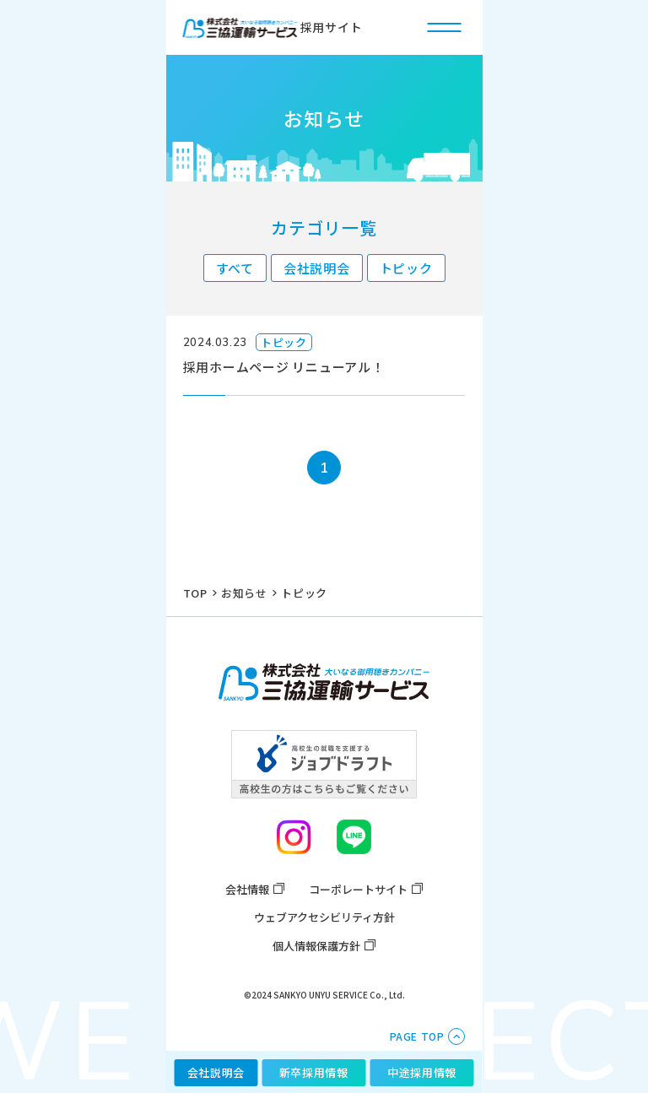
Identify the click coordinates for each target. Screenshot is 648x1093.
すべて (235, 268)
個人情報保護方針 (316, 946)
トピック (406, 268)
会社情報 (247, 889)
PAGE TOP (417, 1036)
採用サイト (273, 28)
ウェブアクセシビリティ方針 (324, 917)
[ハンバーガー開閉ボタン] (445, 27)
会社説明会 (317, 268)
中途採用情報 (421, 1072)
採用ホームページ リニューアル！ (284, 367)
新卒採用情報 (313, 1072)
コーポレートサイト (358, 889)
